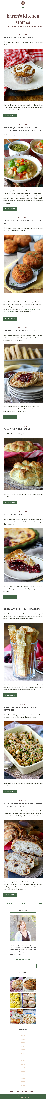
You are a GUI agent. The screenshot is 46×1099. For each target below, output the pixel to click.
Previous (7, 904)
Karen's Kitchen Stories (24, 1096)
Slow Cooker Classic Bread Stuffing (20, 708)
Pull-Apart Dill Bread (17, 429)
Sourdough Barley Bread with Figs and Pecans (22, 805)
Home (25, 904)
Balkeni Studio (23, 1097)
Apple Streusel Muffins (18, 37)
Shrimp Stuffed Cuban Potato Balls (22, 222)
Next (40, 904)
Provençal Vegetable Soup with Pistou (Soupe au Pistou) (22, 129)
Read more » (10, 115)
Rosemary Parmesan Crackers (22, 609)
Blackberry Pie (12, 514)
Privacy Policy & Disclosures (23, 1091)
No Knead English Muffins (20, 330)
